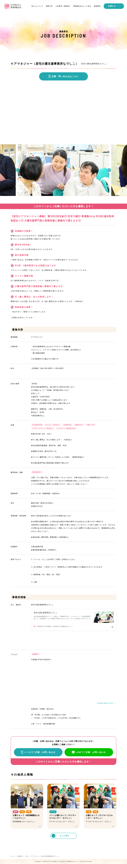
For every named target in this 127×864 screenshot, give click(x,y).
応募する (112, 6)
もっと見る (64, 836)
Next (109, 170)
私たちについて (37, 6)
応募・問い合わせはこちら (65, 76)
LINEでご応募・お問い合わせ (91, 752)
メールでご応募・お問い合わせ (39, 752)
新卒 (15, 812)
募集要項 (97, 6)
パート (52, 812)
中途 (22, 812)
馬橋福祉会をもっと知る (82, 6)
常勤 (29, 812)
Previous (18, 170)
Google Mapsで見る (105, 703)
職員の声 (49, 6)
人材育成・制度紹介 (63, 6)
